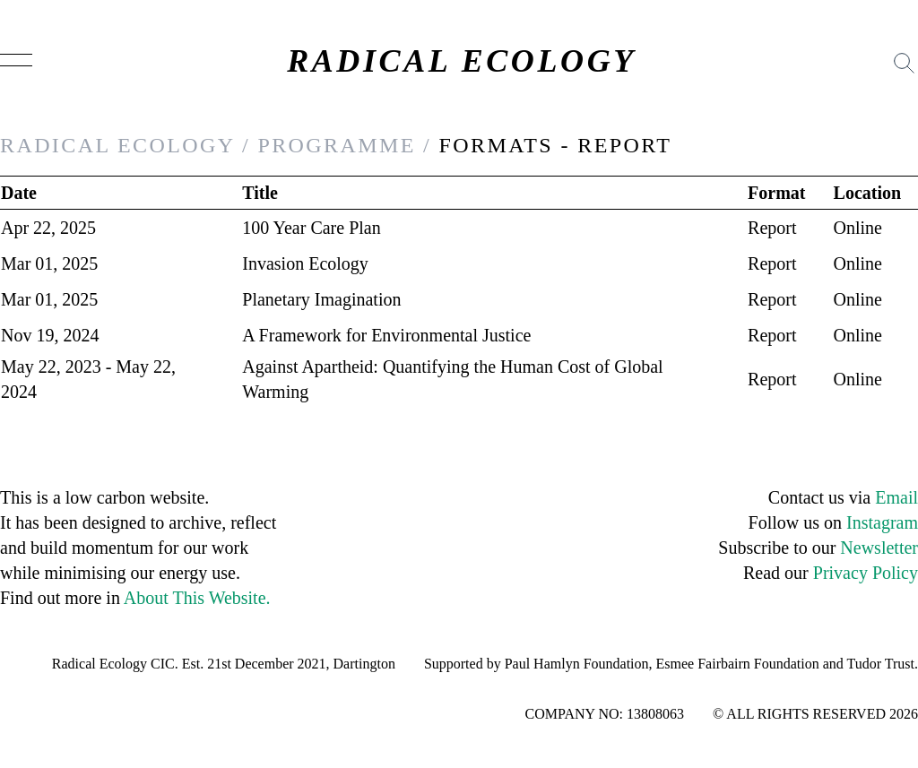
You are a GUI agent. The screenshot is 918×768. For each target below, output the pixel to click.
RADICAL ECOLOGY (462, 61)
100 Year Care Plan (311, 227)
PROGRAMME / (344, 145)
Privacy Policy (865, 572)
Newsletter (879, 547)
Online (858, 227)
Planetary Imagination (321, 299)
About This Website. (197, 598)
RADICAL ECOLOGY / (125, 145)
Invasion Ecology (305, 263)
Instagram (882, 522)
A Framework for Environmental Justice (386, 335)
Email (896, 497)
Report (772, 227)
